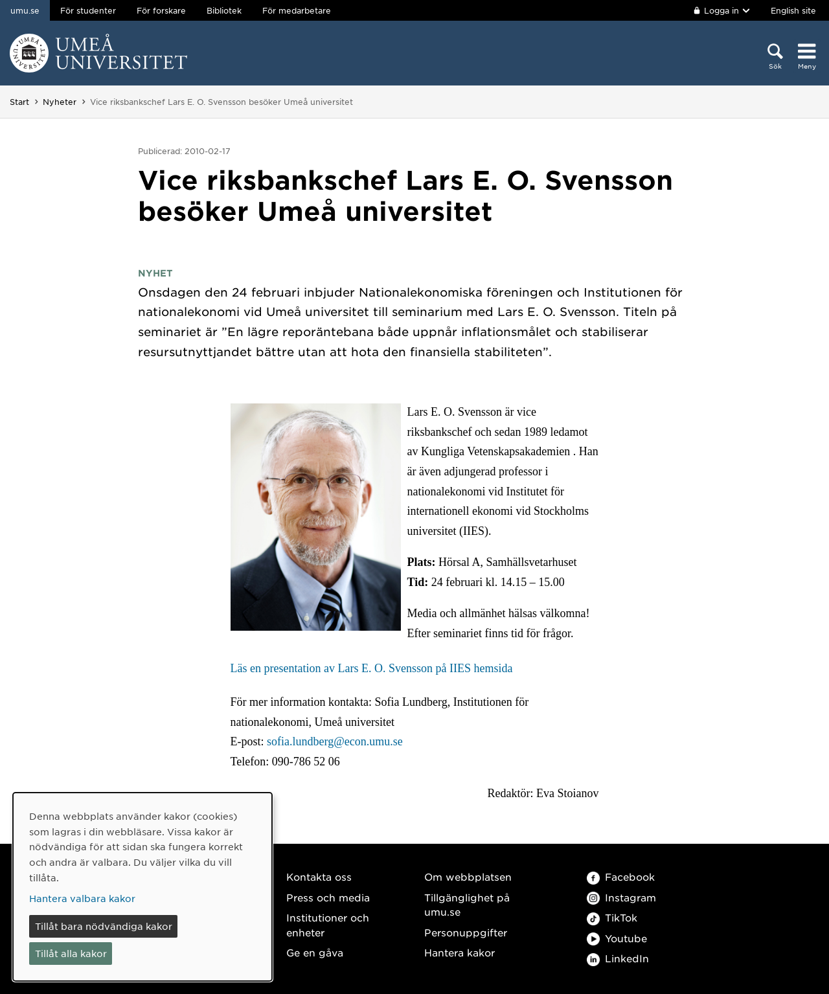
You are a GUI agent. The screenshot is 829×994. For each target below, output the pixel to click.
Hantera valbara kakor (82, 898)
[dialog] (142, 887)
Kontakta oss (319, 876)
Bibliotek (224, 10)
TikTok (612, 917)
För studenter (88, 10)
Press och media (328, 897)
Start (19, 101)
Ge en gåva (314, 952)
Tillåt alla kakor (71, 953)
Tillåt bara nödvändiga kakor (103, 926)
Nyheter (59, 101)
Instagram (621, 897)
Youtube (617, 938)
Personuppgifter (465, 932)
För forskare (161, 10)
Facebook (621, 876)
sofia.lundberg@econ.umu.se (335, 741)
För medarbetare (296, 10)
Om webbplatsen (468, 876)
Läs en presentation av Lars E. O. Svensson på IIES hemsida (372, 668)
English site (793, 10)
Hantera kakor (459, 952)
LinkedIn (618, 958)
